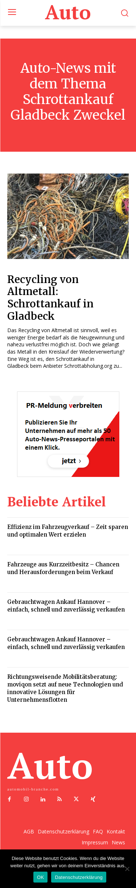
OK (40, 877)
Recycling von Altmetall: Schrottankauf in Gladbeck (50, 298)
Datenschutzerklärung (78, 877)
